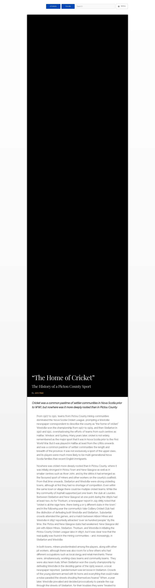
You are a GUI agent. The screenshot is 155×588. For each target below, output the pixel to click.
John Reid (39, 393)
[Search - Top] (95, 6)
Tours (68, 6)
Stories (53, 6)
